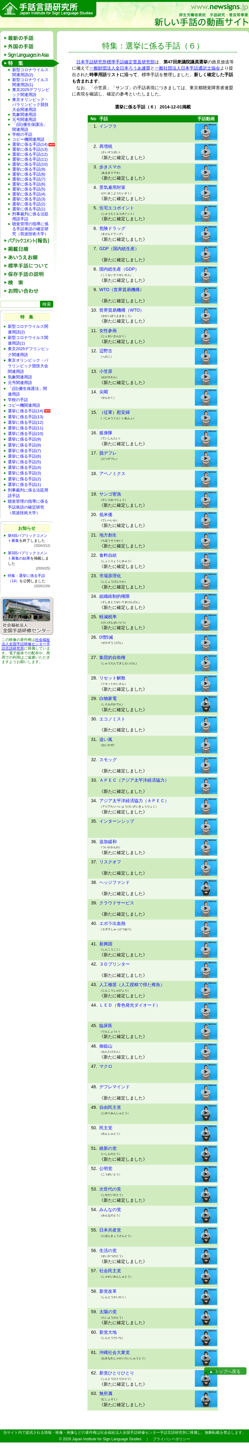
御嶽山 (105, 1046)
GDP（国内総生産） (119, 248)
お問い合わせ (28, 291)
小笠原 (105, 371)
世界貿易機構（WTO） (121, 310)
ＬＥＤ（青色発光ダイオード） (129, 1005)
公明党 (105, 1168)
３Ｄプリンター (114, 964)
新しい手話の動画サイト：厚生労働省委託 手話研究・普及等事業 (201, 15)
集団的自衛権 (112, 657)
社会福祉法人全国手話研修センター (26, 642)
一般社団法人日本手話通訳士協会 (187, 68)
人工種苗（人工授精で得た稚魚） (132, 984)
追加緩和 (108, 841)
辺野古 (105, 350)
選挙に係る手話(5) (28, 189)
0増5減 (106, 637)
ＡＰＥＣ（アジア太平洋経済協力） (134, 780)
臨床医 (105, 1025)
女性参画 (108, 330)
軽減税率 (108, 616)
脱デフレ (108, 452)
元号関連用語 (24, 119)
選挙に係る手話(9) (28, 169)
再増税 (105, 146)
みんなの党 (110, 1209)
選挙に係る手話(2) (28, 204)
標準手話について (28, 266)
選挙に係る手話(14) (30, 144)
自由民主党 (110, 1107)
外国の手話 (28, 46)
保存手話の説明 (28, 274)
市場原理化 (110, 575)
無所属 (105, 1393)
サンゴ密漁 (110, 493)
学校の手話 (22, 134)
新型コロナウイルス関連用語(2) (30, 72)
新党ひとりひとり (116, 1372)
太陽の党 (108, 1311)
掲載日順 (28, 249)
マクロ (105, 1066)
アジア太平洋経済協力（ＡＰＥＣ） (134, 800)
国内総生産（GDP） (119, 269)
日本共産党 (110, 1229)
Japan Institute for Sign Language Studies (107, 1439)
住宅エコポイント (116, 207)
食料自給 (108, 555)
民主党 (105, 1127)
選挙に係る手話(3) (28, 199)
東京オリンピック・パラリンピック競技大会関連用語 (30, 104)
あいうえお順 (28, 257)
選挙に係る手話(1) (28, 209)
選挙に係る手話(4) (28, 194)
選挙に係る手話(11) (30, 159)
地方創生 (108, 535)
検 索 (28, 282)
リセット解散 (112, 677)
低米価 (105, 514)
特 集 (28, 63)
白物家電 (108, 698)
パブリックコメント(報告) (28, 240)
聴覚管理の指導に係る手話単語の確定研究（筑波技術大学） (30, 229)
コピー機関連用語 (28, 139)
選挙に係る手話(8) (28, 174)
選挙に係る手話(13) (30, 149)
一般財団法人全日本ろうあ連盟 (119, 68)
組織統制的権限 (114, 596)
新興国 (105, 943)
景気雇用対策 (112, 187)
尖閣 (103, 391)
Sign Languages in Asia (28, 55)
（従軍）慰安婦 (114, 412)
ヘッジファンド (114, 882)
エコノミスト (112, 718)
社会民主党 (110, 1270)
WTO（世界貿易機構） (121, 289)
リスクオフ (110, 861)
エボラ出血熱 (112, 923)
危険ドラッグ (112, 228)
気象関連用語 (24, 114)
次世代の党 (110, 1188)
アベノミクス (112, 473)
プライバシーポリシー (171, 1439)
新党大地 (108, 1332)
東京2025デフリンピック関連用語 (30, 92)
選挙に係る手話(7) (28, 179)
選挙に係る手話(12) (30, 154)
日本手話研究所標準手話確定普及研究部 (115, 61)
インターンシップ (116, 821)
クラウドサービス (116, 902)
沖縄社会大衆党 (114, 1352)
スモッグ (108, 759)
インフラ (108, 126)
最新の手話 (28, 38)
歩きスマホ (110, 166)
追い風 (105, 739)
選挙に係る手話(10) (30, 164)
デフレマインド (114, 1086)
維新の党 (108, 1148)
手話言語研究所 (48, 10)
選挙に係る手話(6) (28, 184)
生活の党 (108, 1250)
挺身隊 (105, 432)
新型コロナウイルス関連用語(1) (30, 82)
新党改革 (108, 1291)
